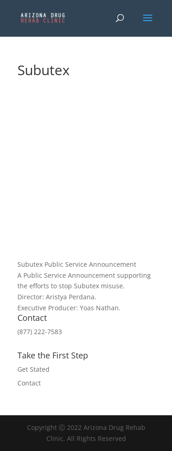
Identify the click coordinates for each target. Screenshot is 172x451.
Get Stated (33, 369)
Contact (29, 383)
